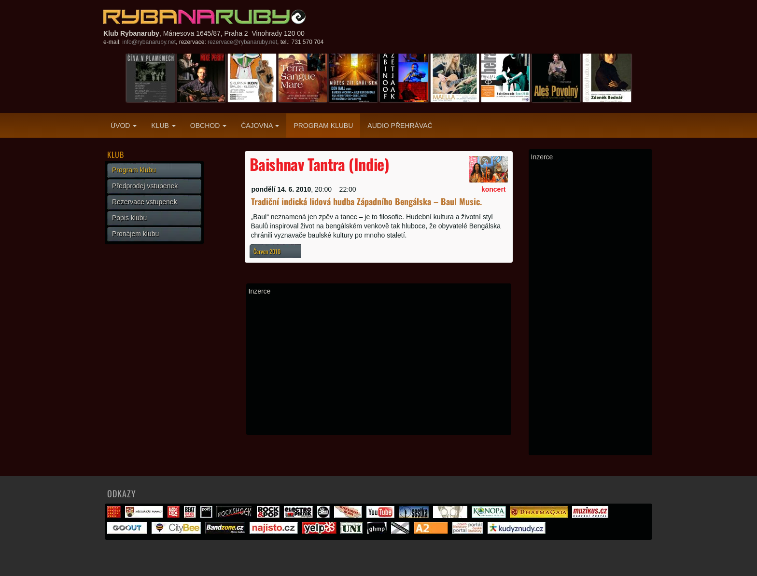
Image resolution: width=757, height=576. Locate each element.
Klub (163, 125)
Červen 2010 (266, 251)
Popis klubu (129, 218)
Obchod (208, 125)
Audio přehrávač (399, 125)
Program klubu (323, 125)
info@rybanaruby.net (149, 42)
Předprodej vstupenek (145, 186)
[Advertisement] (379, 365)
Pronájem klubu (135, 234)
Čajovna (260, 125)
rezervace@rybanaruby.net (242, 42)
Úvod (124, 125)
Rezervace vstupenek (144, 202)
